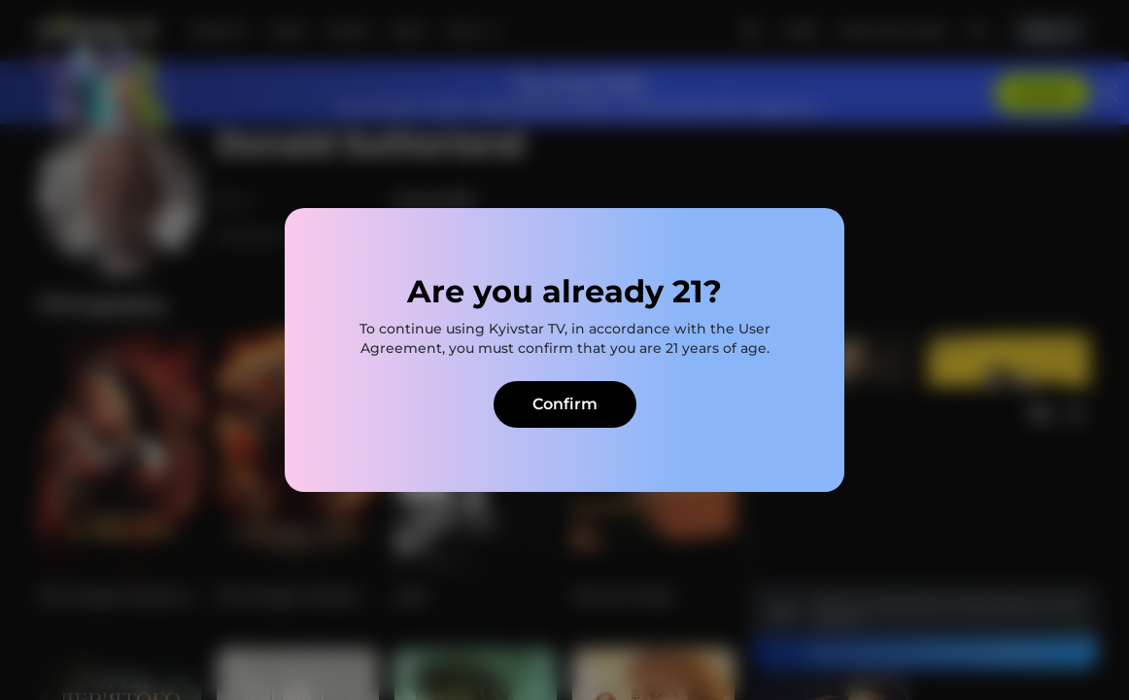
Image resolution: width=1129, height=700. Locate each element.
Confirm (565, 404)
